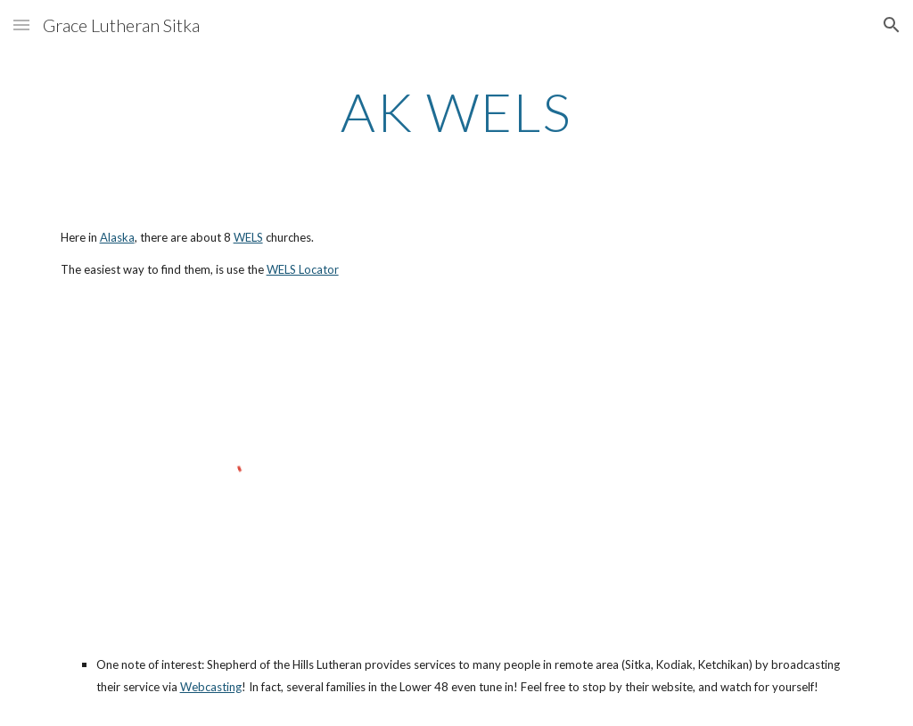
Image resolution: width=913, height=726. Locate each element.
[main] (456, 111)
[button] (21, 24)
